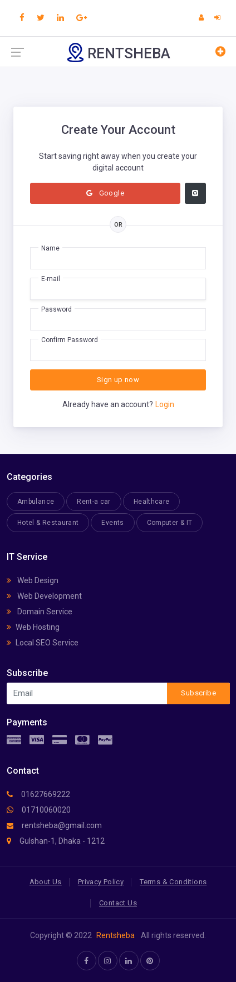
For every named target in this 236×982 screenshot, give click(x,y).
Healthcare (152, 501)
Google (105, 193)
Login (164, 404)
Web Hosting (33, 627)
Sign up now (118, 379)
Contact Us (118, 903)
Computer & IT (170, 523)
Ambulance (35, 501)
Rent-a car (94, 501)
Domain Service (39, 611)
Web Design (32, 580)
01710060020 (39, 809)
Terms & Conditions (173, 882)
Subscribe (198, 693)
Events (112, 523)
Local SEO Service (42, 642)
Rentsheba (115, 935)
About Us (46, 882)
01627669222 (38, 794)
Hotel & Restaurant (47, 523)
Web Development (44, 596)
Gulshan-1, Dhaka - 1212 (56, 840)
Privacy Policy (101, 882)
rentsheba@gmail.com (54, 825)
